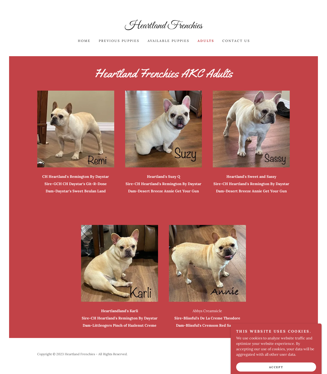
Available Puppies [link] (169, 41)
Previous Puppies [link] (119, 41)
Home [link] (84, 41)
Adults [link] (206, 41)
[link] (163, 27)
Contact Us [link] (236, 41)
